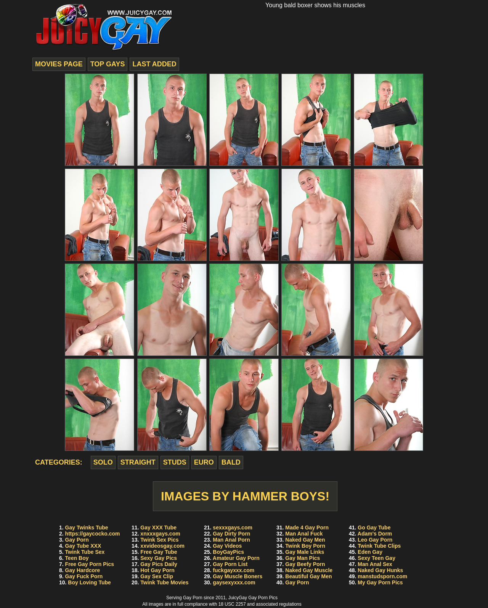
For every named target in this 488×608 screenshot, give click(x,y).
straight (138, 462)
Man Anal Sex (375, 564)
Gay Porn (77, 540)
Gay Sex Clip (156, 576)
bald (231, 462)
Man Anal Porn (231, 540)
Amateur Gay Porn (236, 558)
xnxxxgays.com (160, 534)
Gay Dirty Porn (231, 534)
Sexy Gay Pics (158, 558)
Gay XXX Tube (158, 527)
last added (154, 64)
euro (204, 462)
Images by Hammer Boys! (245, 496)
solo (103, 462)
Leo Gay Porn (375, 540)
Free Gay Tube (158, 552)
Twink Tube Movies (164, 582)
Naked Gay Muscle (308, 570)
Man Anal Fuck (304, 534)
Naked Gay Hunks (380, 570)
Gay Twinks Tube (86, 527)
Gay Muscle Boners (237, 576)
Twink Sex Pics (159, 540)
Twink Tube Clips (379, 546)
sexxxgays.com (232, 527)
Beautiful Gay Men (308, 576)
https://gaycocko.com (92, 534)
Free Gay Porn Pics (89, 564)
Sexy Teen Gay (376, 558)
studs (174, 462)
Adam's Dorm (375, 534)
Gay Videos (227, 546)
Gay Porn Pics (263, 597)
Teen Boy (77, 558)
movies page (59, 64)
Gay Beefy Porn (305, 564)
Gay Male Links (304, 552)
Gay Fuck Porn (84, 576)
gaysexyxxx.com (234, 582)
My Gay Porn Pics (380, 582)
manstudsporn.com (382, 576)
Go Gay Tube (374, 527)
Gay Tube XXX (83, 546)
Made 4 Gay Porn (307, 527)
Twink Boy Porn (305, 546)
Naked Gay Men (305, 540)
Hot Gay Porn (157, 570)
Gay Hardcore (82, 570)
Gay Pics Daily (158, 564)
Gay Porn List (230, 564)
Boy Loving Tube (89, 582)
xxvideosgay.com (162, 546)
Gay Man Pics (302, 558)
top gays (107, 64)
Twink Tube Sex (85, 552)
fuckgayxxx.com (233, 570)
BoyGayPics (228, 552)
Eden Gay (370, 552)
